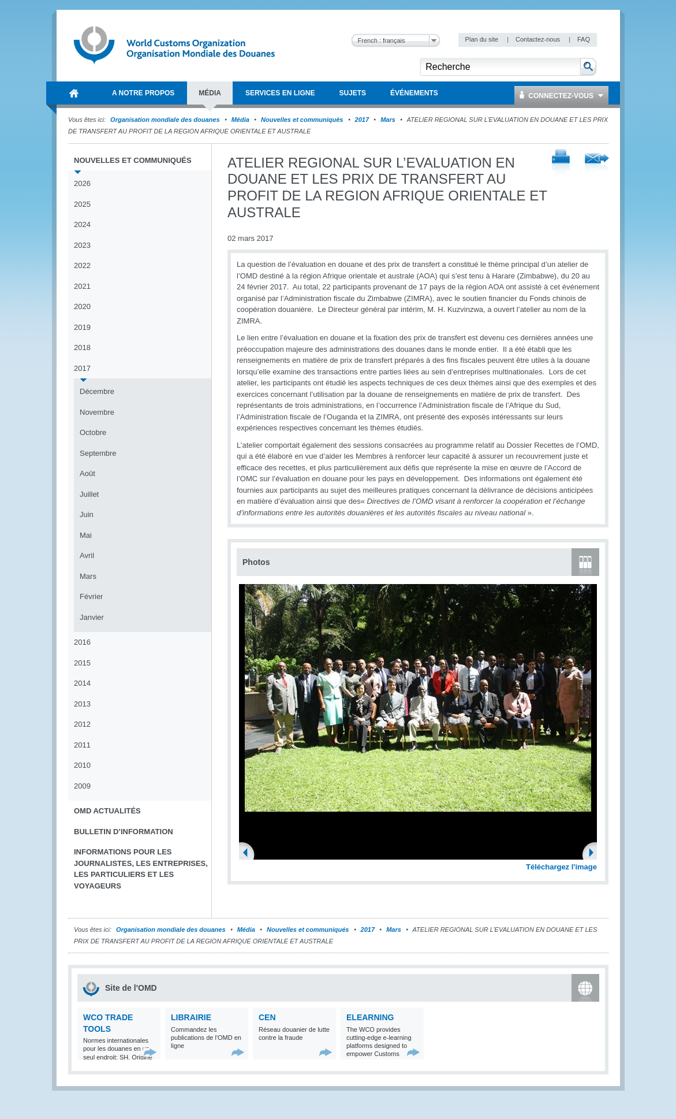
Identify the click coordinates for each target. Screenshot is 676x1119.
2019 (82, 327)
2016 (82, 642)
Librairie (191, 1017)
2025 (82, 204)
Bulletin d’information (123, 831)
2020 (82, 306)
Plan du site (483, 39)
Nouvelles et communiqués (302, 119)
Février (91, 596)
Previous (249, 854)
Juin (87, 514)
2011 (82, 745)
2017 (362, 119)
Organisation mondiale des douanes (164, 119)
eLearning (370, 1017)
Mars (387, 119)
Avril (87, 555)
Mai (86, 535)
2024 (82, 224)
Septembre (98, 453)
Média (240, 119)
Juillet (89, 494)
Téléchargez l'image (561, 867)
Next (594, 854)
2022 (82, 265)
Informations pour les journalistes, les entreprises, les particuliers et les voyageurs (141, 868)
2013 (82, 704)
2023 (82, 245)
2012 (82, 724)
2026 (82, 183)
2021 (82, 286)
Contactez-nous (539, 39)
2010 (82, 765)
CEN (267, 1017)
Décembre (97, 391)
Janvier (92, 617)
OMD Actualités (107, 810)
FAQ (583, 39)
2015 (82, 663)
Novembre (97, 412)
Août (87, 473)
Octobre (93, 432)
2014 (82, 683)
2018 (82, 347)
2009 (82, 786)
